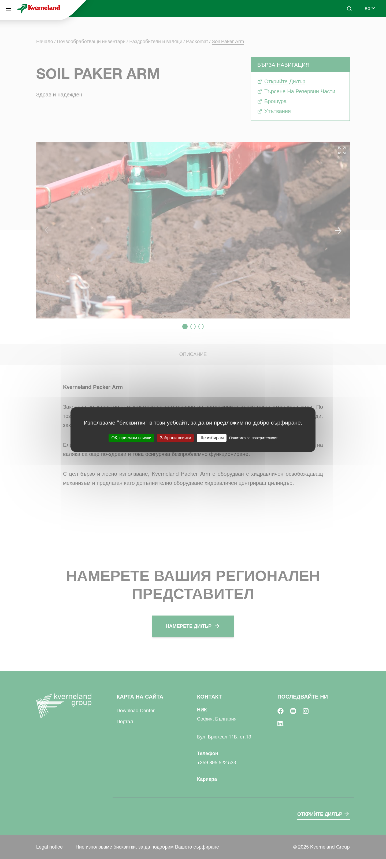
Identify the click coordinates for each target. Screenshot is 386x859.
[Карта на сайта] (8, 8)
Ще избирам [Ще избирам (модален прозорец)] (211, 437)
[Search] (349, 8)
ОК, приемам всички (131, 437)
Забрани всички (175, 437)
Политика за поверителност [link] (253, 438)
